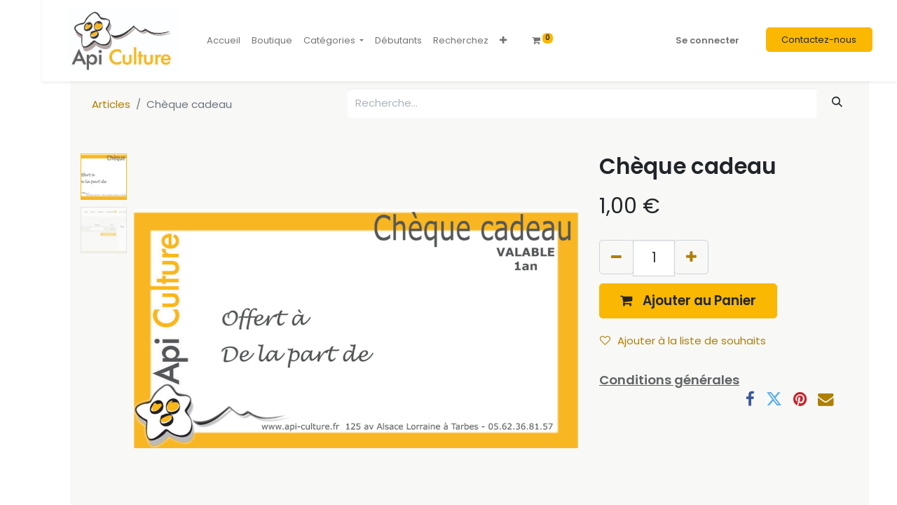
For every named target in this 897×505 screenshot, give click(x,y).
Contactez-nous (818, 39)
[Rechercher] (837, 102)
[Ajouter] (691, 257)
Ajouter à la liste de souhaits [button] (683, 340)
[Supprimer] (616, 257)
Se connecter (707, 40)
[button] (503, 40)
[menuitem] (223, 40)
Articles (111, 104)
